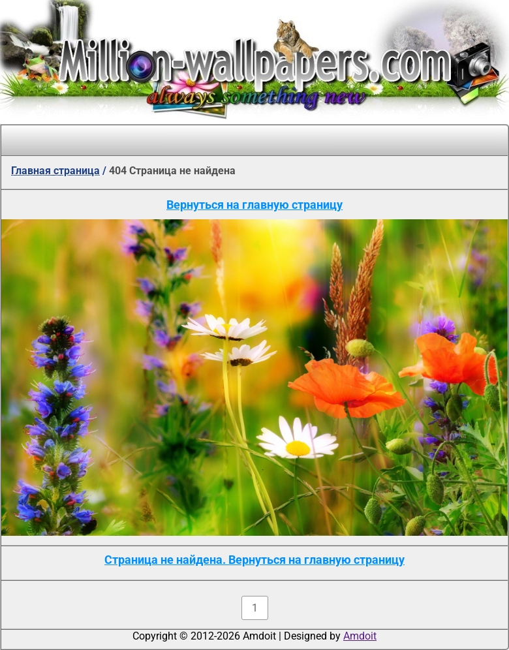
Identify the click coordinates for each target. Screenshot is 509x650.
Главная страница (55, 170)
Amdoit (360, 636)
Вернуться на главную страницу (254, 204)
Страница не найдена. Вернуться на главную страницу (254, 559)
